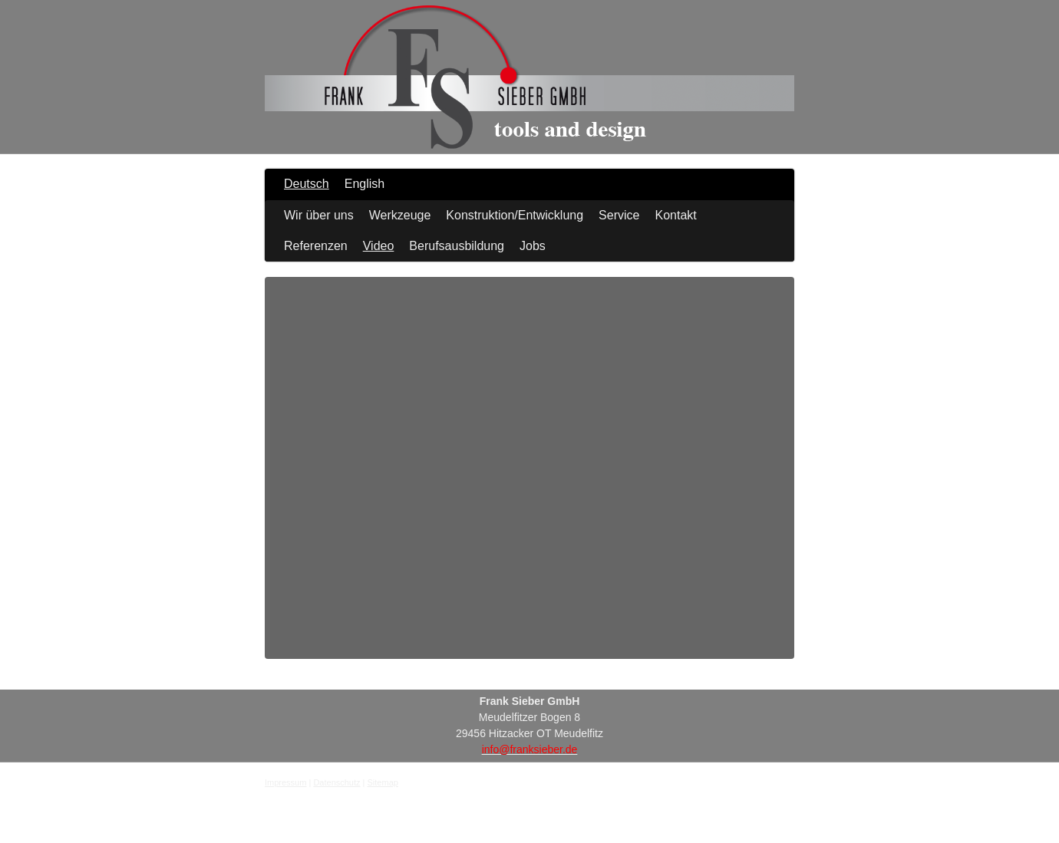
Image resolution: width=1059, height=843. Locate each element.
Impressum (285, 782)
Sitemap (383, 782)
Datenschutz (336, 782)
